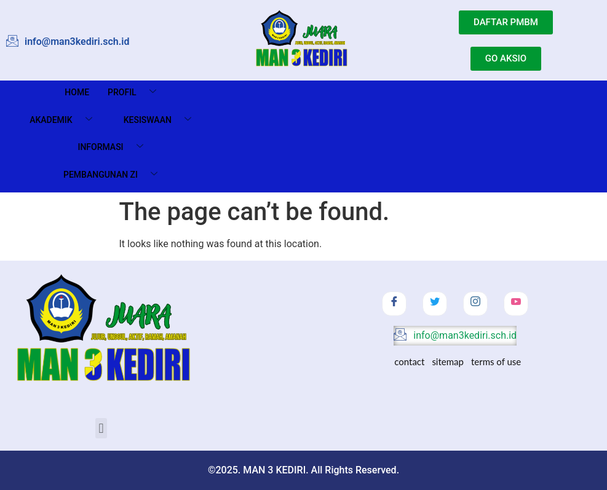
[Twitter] (435, 303)
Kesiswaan (162, 120)
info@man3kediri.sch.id (455, 336)
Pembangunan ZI (115, 175)
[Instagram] (475, 303)
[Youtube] (516, 303)
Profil (136, 92)
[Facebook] (394, 303)
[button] (101, 428)
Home (77, 92)
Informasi (114, 147)
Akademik (65, 120)
